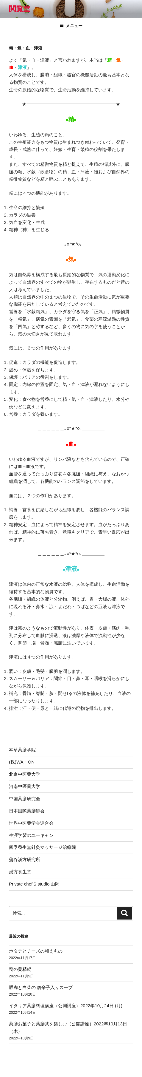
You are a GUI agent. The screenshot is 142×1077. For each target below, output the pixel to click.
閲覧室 (19, 9)
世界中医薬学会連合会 (31, 823)
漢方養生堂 (20, 871)
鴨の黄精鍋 (20, 969)
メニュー (71, 25)
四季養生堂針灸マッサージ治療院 (42, 847)
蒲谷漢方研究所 (24, 859)
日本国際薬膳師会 (27, 810)
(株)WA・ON (22, 761)
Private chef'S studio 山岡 (34, 883)
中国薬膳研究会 (24, 798)
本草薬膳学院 (22, 749)
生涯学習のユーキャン (31, 835)
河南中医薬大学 (24, 786)
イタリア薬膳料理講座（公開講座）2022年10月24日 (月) (65, 1005)
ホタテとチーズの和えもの (36, 951)
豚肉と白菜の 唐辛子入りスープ (41, 987)
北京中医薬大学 (24, 774)
